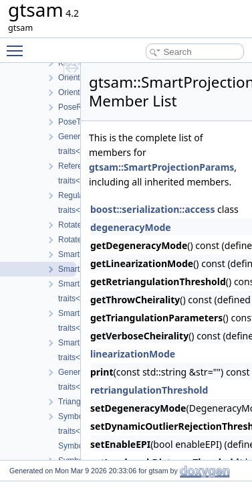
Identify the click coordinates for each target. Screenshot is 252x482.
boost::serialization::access (152, 209)
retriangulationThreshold (149, 390)
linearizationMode (132, 353)
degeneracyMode (130, 227)
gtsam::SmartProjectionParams (161, 167)
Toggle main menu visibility (18, 45)
